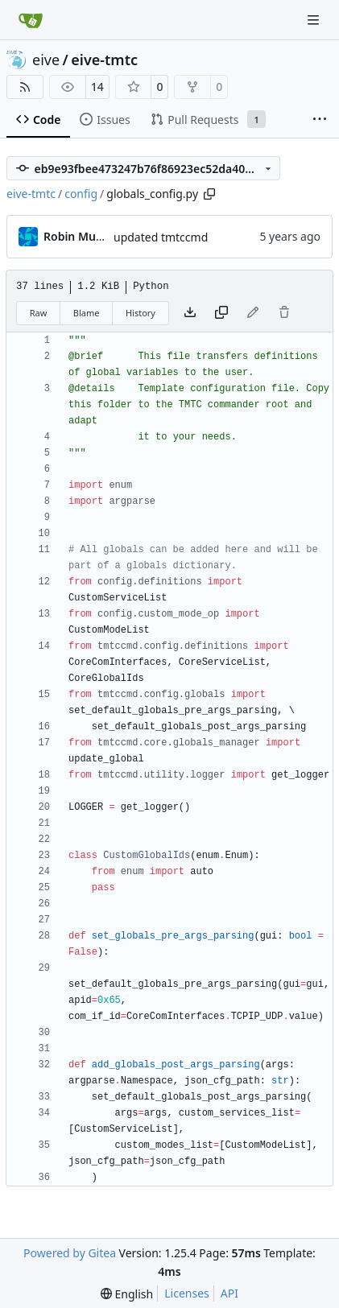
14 (97, 86)
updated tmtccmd (161, 237)
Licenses (186, 1293)
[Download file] (190, 313)
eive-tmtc (104, 60)
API (229, 1293)
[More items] (320, 120)
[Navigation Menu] (315, 19)
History (140, 313)
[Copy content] (221, 313)
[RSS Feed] (24, 87)
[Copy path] (209, 194)
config (80, 193)
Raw (39, 313)
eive (46, 60)
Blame (86, 313)
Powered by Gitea (69, 1253)
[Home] (30, 20)
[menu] (127, 1294)
